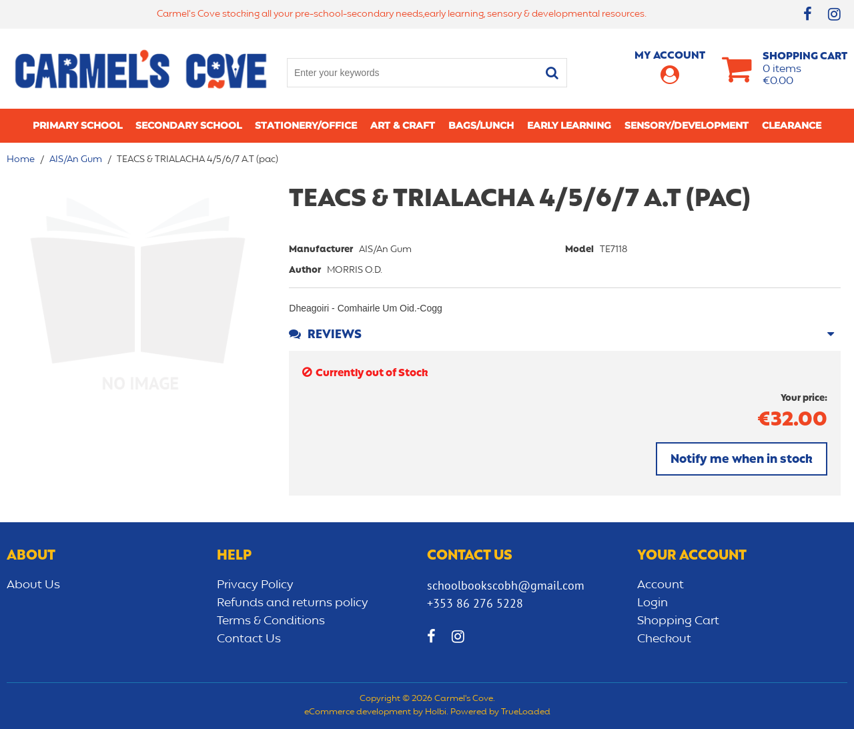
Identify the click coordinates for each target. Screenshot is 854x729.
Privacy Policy (255, 585)
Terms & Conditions (271, 621)
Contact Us (249, 639)
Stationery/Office (306, 125)
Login (652, 603)
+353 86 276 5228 (475, 603)
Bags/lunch (481, 125)
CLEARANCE (791, 125)
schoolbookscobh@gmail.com (505, 585)
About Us (33, 585)
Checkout (664, 639)
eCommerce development (357, 712)
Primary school (77, 125)
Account (660, 585)
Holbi (435, 712)
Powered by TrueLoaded (500, 712)
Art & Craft (402, 125)
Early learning (569, 125)
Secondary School (188, 125)
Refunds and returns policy (292, 603)
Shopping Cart (678, 621)
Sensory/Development (686, 125)
